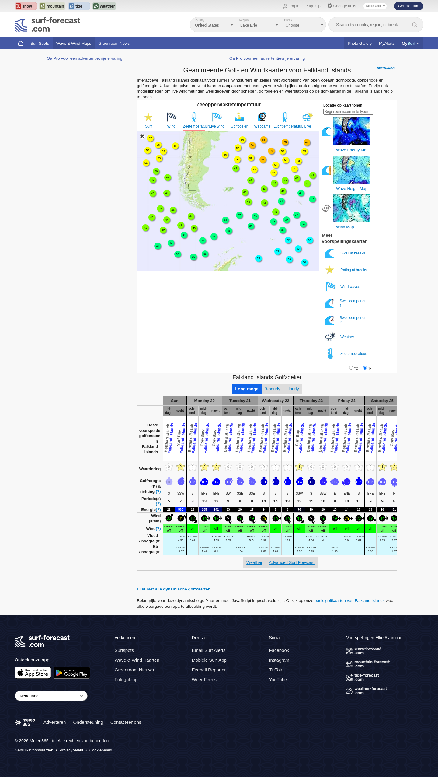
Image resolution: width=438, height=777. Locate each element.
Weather (340, 336)
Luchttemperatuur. (285, 126)
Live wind (216, 126)
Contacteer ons (125, 722)
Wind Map (345, 227)
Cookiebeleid (100, 750)
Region (244, 20)
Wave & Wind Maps (73, 43)
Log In (294, 6)
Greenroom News (114, 43)
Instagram (279, 660)
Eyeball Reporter (209, 669)
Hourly (293, 389)
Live (307, 126)
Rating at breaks (346, 269)
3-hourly (272, 389)
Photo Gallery (360, 43)
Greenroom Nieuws (134, 669)
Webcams (262, 126)
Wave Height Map (351, 188)
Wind (171, 126)
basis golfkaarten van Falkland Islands (349, 600)
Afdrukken (386, 68)
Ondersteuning (88, 722)
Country (199, 20)
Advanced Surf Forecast (292, 562)
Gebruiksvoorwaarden (34, 750)
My (411, 43)
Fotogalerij (125, 679)
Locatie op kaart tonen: (343, 105)
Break (288, 20)
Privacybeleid (71, 750)
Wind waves (343, 286)
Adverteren (54, 722)
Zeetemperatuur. (194, 126)
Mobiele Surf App (209, 660)
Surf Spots (39, 43)
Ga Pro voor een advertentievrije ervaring (85, 58)
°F (369, 368)
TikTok (275, 669)
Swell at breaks (345, 253)
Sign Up (314, 6)
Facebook (279, 650)
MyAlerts (387, 43)
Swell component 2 (346, 320)
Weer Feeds (204, 679)
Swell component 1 (346, 303)
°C (356, 368)
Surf (148, 126)
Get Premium (408, 6)
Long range (246, 389)
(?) (158, 491)
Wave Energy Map (352, 150)
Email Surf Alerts (209, 650)
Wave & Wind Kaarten (137, 660)
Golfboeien (239, 126)
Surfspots (124, 650)
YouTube (278, 679)
